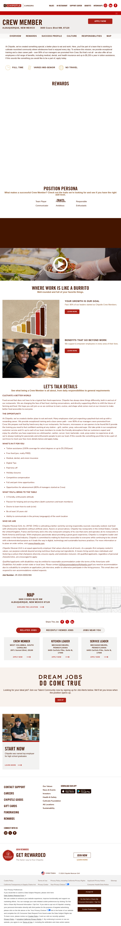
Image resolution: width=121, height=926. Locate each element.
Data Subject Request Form (14, 895)
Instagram (6, 869)
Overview (15, 69)
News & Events (51, 822)
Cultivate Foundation (53, 833)
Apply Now (100, 54)
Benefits (88, 5)
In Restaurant (62, 5)
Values (51, 5)
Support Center (76, 5)
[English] (116, 13)
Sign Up (61, 732)
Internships (98, 5)
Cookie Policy (33, 916)
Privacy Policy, (9, 919)
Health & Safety (51, 830)
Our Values (49, 819)
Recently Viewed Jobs (59, 663)
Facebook (15, 869)
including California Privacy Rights (29, 919)
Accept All (89, 892)
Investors (48, 826)
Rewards (31, 69)
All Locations (50, 837)
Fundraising (12, 848)
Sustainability (50, 841)
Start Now (15, 781)
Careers (29, 6)
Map (109, 69)
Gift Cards (11, 841)
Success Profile (52, 69)
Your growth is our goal (82, 334)
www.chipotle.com (36, 576)
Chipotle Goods (14, 834)
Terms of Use (28, 922)
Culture (72, 69)
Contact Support (15, 820)
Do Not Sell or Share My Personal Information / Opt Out (89, 900)
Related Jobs (28, 663)
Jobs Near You (92, 663)
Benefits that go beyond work (86, 373)
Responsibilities (92, 69)
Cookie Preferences (89, 909)
